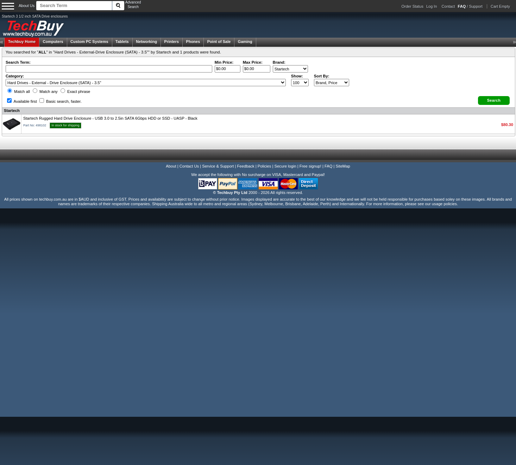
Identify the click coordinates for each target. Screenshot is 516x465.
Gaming (245, 41)
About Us (26, 6)
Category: (15, 76)
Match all (18, 91)
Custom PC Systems (89, 41)
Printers (171, 41)
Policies (264, 166)
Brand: (279, 62)
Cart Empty (500, 6)
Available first (22, 101)
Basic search (60, 101)
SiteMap (343, 166)
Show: (297, 76)
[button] (494, 100)
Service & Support (218, 166)
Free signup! (310, 166)
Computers (53, 41)
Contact (448, 6)
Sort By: (321, 76)
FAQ (328, 166)
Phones (193, 41)
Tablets (122, 41)
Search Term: (18, 62)
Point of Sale (219, 41)
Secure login (285, 166)
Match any (45, 91)
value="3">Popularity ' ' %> (331, 82)
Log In (431, 6)
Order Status (412, 6)
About (171, 166)
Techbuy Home (22, 41)
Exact (75, 91)
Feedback (245, 166)
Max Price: (253, 62)
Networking (146, 41)
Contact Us (189, 166)
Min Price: (224, 62)
